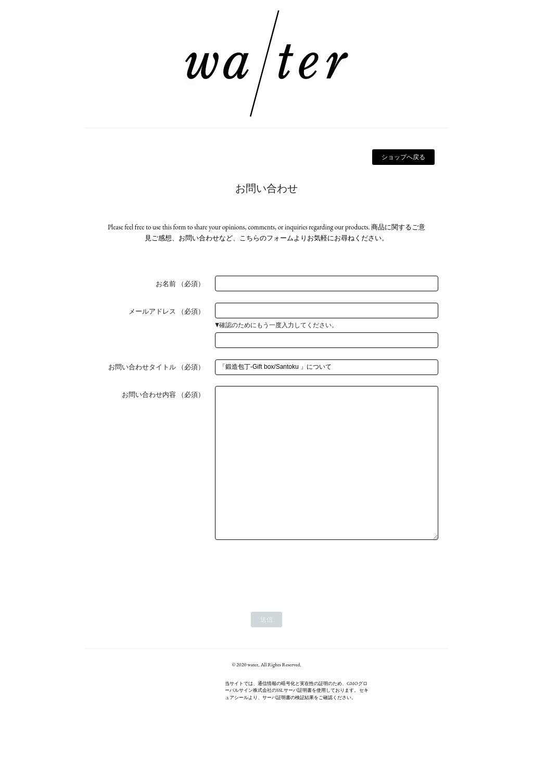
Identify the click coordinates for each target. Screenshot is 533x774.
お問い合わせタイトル (142, 367)
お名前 (166, 283)
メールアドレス (152, 311)
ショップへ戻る (403, 157)
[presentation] (294, 602)
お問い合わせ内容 (149, 394)
